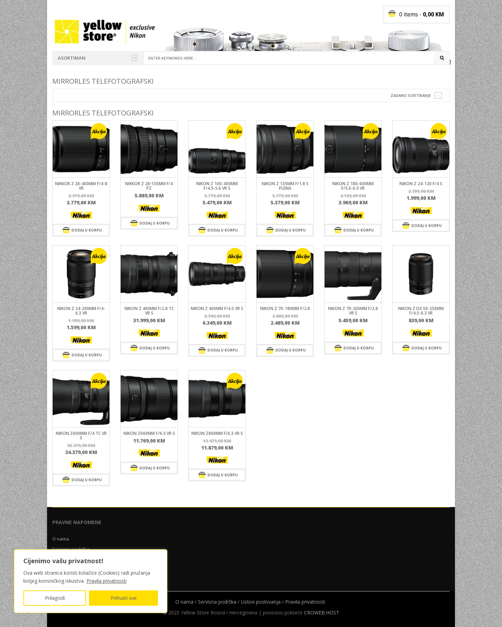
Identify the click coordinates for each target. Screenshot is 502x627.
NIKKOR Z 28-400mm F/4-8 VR (81, 186)
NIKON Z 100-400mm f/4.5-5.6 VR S (217, 186)
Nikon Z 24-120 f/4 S (421, 184)
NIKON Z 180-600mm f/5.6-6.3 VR (353, 186)
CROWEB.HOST (321, 612)
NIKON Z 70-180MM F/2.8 (285, 308)
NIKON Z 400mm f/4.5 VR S (217, 308)
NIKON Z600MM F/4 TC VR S (81, 435)
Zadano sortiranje (410, 95)
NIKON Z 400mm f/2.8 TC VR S (149, 310)
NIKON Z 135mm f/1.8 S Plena (285, 186)
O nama (60, 539)
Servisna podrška (217, 601)
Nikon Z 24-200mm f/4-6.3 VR (81, 310)
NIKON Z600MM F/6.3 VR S (149, 433)
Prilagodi (55, 598)
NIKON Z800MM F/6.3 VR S (217, 433)
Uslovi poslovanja (261, 601)
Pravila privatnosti (106, 580)
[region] (90, 581)
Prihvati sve (124, 598)
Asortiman (97, 58)
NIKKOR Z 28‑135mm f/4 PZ (149, 186)
